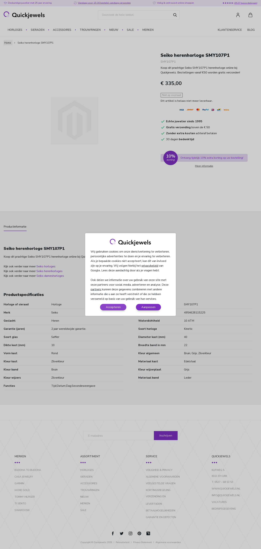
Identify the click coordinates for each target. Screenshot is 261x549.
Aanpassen (148, 307)
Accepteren (113, 307)
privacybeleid (150, 266)
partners (96, 289)
